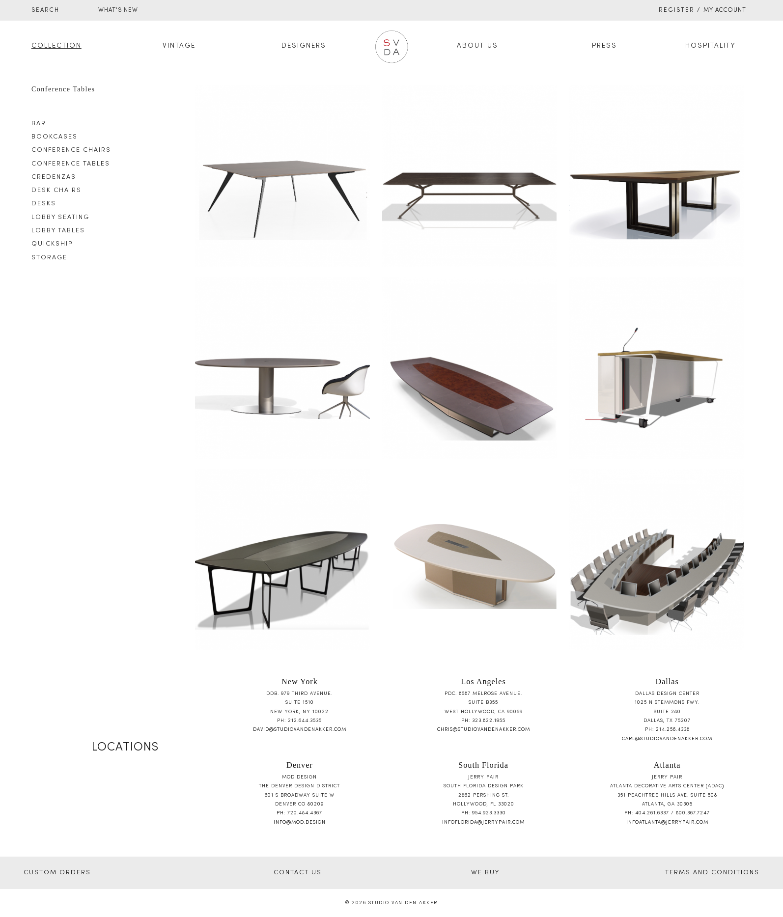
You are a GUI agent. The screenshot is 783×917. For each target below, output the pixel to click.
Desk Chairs (56, 191)
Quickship (52, 244)
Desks (43, 204)
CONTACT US (298, 873)
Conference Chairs (71, 150)
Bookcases (54, 137)
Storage (49, 258)
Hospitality (710, 46)
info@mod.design (300, 822)
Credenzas (53, 177)
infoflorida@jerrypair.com (483, 822)
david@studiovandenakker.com (299, 729)
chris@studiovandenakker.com (483, 729)
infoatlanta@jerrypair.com (667, 822)
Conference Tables (70, 164)
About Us (477, 46)
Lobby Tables (58, 231)
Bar (38, 124)
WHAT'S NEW (118, 10)
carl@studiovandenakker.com (667, 739)
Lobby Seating (60, 218)
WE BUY (485, 873)
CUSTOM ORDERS (57, 873)
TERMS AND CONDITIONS (712, 873)
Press (604, 46)
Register (677, 10)
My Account (724, 10)
